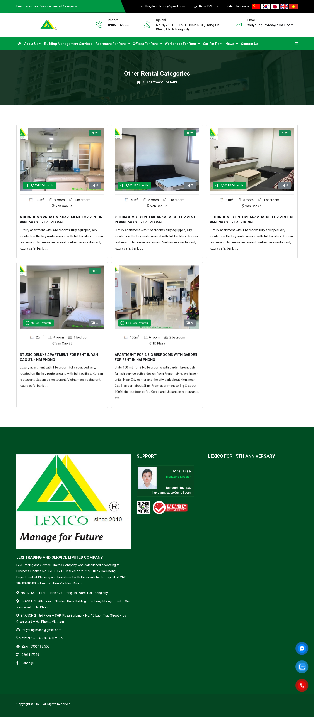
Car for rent (212, 44)
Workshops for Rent (182, 44)
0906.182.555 (208, 6)
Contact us (249, 44)
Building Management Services (68, 44)
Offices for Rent (147, 44)
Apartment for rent (113, 44)
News (231, 44)
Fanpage (28, 663)
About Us (32, 44)
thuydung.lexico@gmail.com (165, 6)
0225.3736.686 (30, 638)
